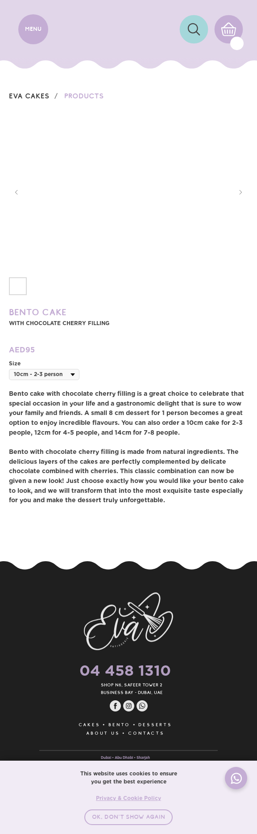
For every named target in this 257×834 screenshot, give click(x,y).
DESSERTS (139, 724)
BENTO (104, 724)
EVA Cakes (29, 96)
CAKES (74, 724)
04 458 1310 (109, 670)
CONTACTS (130, 733)
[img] (194, 29)
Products (84, 96)
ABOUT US (87, 733)
